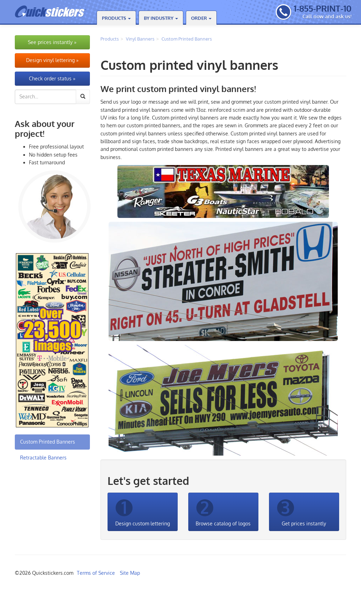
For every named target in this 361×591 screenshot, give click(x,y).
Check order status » (52, 78)
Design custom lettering (142, 511)
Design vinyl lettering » (52, 60)
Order (201, 18)
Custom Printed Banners (186, 39)
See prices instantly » (52, 42)
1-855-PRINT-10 (322, 8)
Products (116, 18)
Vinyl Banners (140, 39)
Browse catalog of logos (223, 511)
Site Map (130, 573)
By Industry (161, 18)
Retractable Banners (43, 458)
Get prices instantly (301, 511)
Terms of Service (96, 573)
